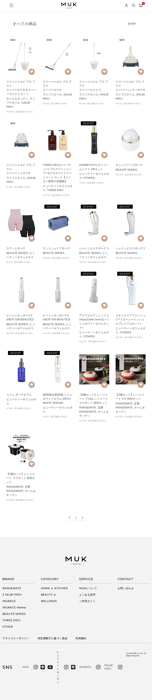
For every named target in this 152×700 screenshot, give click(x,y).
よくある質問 (87, 594)
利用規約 (81, 638)
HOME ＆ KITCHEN (54, 588)
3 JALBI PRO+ (12, 594)
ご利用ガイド (87, 601)
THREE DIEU (11, 620)
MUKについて (88, 588)
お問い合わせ (126, 588)
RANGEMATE (11, 588)
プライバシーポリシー (16, 638)
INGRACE (9, 601)
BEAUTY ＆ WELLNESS (49, 598)
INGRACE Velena (14, 607)
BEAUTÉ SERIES (14, 613)
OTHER (7, 626)
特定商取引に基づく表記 (53, 638)
